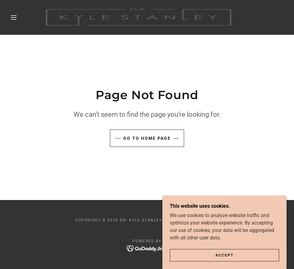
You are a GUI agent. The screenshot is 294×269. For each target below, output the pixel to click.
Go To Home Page (147, 138)
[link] (139, 17)
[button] (13, 17)
